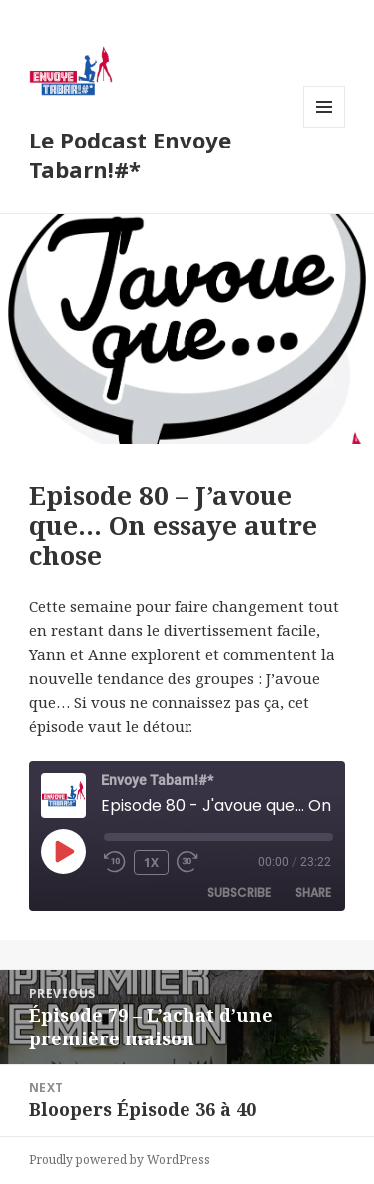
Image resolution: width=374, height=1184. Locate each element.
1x (151, 862)
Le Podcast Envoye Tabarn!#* (130, 154)
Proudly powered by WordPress (119, 1159)
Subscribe (239, 892)
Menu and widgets (324, 127)
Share (313, 892)
